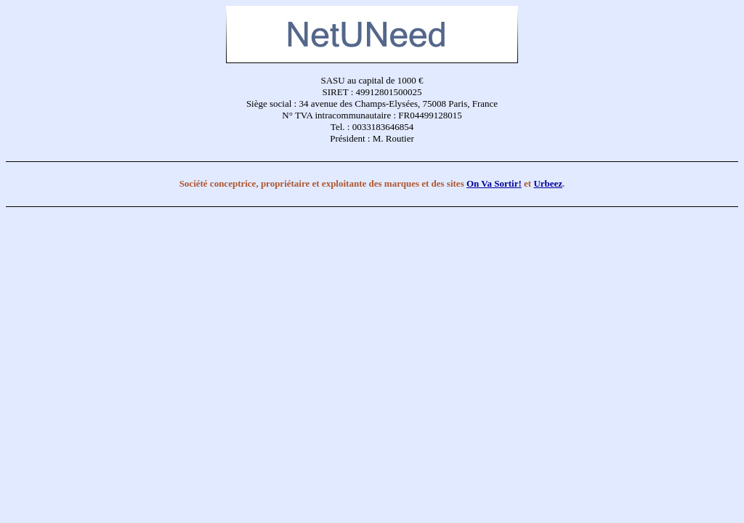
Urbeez (547, 183)
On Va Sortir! (494, 183)
